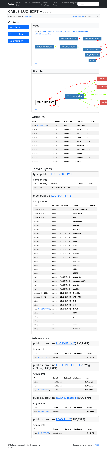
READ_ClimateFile (67, 397)
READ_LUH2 (63, 419)
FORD (97, 445)
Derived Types (55, 4)
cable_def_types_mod (62, 31)
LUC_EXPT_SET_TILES (69, 365)
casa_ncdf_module (47, 31)
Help (36, 63)
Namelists (65, 3)
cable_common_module (80, 31)
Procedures (36, 3)
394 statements (15, 16)
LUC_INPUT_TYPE (62, 174)
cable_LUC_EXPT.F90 (77, 16)
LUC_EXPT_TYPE (41, 125)
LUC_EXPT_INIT (65, 343)
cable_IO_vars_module (43, 34)
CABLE (11, 4)
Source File (28, 16)
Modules (27, 3)
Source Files (18, 4)
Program (73, 3)
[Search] (88, 4)
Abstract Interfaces (45, 4)
